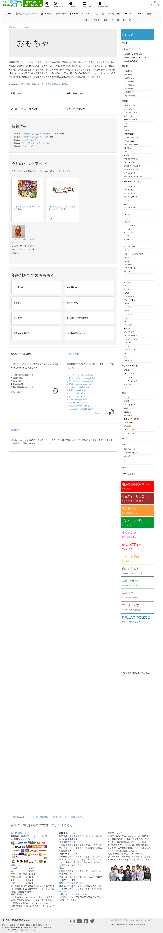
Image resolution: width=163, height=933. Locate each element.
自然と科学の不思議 (131, 159)
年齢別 (125, 66)
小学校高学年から (130, 96)
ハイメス (127, 282)
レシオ (126, 353)
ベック (126, 321)
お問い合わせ (141, 920)
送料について (17, 865)
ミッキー (127, 343)
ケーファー (128, 236)
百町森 (126, 293)
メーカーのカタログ (131, 453)
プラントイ (128, 314)
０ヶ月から (128, 71)
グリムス (127, 222)
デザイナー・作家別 (130, 365)
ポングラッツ (129, 332)
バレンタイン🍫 (130, 405)
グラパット (128, 218)
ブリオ (126, 311)
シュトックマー (129, 243)
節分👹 (127, 401)
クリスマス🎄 (129, 433)
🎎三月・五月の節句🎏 (26, 13)
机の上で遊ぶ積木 (77, 396)
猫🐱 (126, 408)
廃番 (124, 467)
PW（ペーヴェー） (131, 328)
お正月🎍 (127, 398)
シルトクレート (129, 247)
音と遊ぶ (127, 148)
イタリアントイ (129, 193)
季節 (124, 393)
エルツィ (127, 204)
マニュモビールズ (130, 339)
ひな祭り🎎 (128, 415)
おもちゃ (74, 13)
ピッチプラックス (30, 140)
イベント (86, 20)
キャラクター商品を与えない (82, 375)
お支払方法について (20, 833)
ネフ (125, 279)
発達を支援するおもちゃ (133, 176)
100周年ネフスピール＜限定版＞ (37, 134)
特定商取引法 (116, 920)
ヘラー (126, 318)
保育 (106, 20)
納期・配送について (20, 894)
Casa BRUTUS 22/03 (131, 61)
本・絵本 (86, 13)
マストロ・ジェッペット (133, 335)
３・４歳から (129, 85)
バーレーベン (129, 289)
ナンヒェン (128, 272)
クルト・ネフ (129, 374)
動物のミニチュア (130, 120)
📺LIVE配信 (46, 13)
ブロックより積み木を (79, 387)
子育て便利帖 (52, 84)
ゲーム (126, 152)
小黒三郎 (127, 384)
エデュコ (127, 200)
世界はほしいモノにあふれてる (135, 57)
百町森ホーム (14, 27)
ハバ (125, 286)
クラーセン (128, 377)
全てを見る (67, 171)
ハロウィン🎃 (129, 430)
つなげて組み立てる (131, 137)
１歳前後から (129, 78)
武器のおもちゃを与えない (81, 384)
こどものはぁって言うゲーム (35, 143)
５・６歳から (129, 88)
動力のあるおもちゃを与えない (83, 378)
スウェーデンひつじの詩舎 (133, 254)
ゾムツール (128, 264)
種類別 (125, 101)
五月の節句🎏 (129, 423)
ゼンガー (127, 261)
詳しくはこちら (101, 413)
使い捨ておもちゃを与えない (82, 381)
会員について (77, 817)
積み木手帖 (128, 456)
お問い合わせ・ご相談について (73, 894)
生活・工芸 (99, 13)
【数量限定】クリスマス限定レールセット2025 (62, 207)
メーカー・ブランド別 (131, 182)
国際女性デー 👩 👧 (131, 419)
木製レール (128, 116)
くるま (126, 123)
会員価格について (67, 842)
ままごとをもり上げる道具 (81, 409)
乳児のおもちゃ (129, 105)
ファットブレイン (130, 300)
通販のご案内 (19, 817)
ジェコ (126, 250)
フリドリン (128, 307)
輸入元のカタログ (130, 449)
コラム (140, 13)
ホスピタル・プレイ (131, 173)
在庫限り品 (127, 43)
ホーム (9, 13)
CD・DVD (128, 13)
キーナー (127, 211)
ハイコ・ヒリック (130, 381)
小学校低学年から (130, 92)
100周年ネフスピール (32, 137)
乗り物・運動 (114, 13)
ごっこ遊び (128, 109)
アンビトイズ (129, 190)
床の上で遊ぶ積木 (77, 393)
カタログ (15, 430)
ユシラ (126, 346)
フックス (127, 304)
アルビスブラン (129, 186)
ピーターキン (129, 296)
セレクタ (127, 257)
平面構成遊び (129, 134)
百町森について (59, 817)
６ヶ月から (128, 74)
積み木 (126, 127)
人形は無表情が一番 (78, 399)
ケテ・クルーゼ (129, 232)
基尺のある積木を (77, 390)
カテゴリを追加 (128, 474)
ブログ (97, 20)
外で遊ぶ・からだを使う (133, 166)
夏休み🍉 (127, 426)
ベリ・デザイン (129, 325)
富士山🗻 (127, 412)
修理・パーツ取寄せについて (72, 883)
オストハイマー (129, 208)
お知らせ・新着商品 (39, 817)
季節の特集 (61, 13)
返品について (65, 868)
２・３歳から (129, 81)
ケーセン (127, 229)
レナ (125, 357)
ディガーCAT (28, 146)
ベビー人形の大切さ (78, 403)
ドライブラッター (130, 268)
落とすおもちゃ (129, 162)
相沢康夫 (127, 370)
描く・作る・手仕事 (131, 145)
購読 (149, 920)
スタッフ (144, 854)
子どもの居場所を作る (79, 406)
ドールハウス (129, 141)
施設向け (126, 438)
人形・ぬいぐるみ (130, 112)
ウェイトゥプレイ (130, 197)
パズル (126, 155)
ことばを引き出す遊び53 (133, 54)
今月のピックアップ (130, 49)
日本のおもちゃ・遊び (132, 169)
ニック (126, 275)
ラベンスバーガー (130, 350)
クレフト (127, 215)
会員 (149, 13)
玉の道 (126, 130)
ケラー (126, 239)
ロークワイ (128, 360)
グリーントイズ (129, 225)
